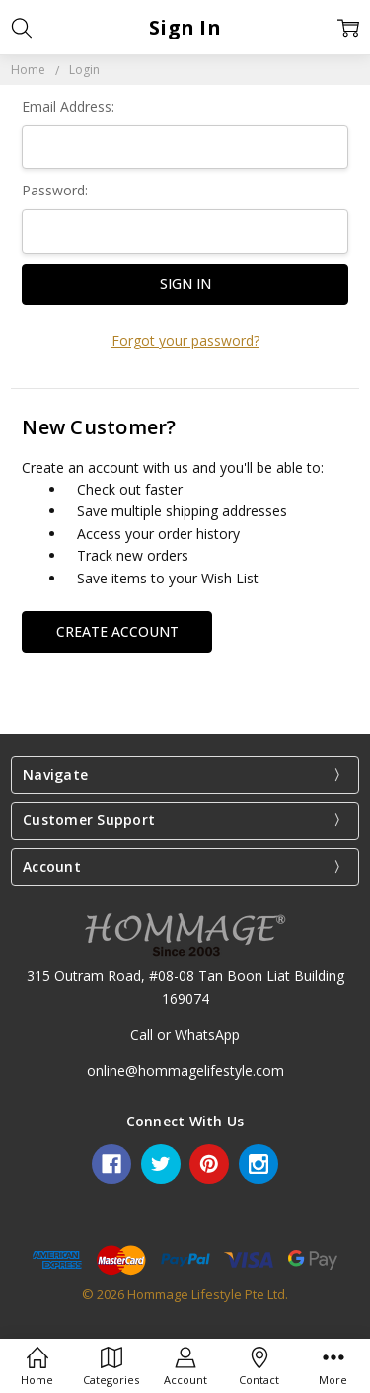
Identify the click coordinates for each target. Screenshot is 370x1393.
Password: (55, 190)
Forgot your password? (185, 340)
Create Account (117, 631)
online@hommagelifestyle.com (185, 1070)
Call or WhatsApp (185, 1034)
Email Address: (68, 106)
